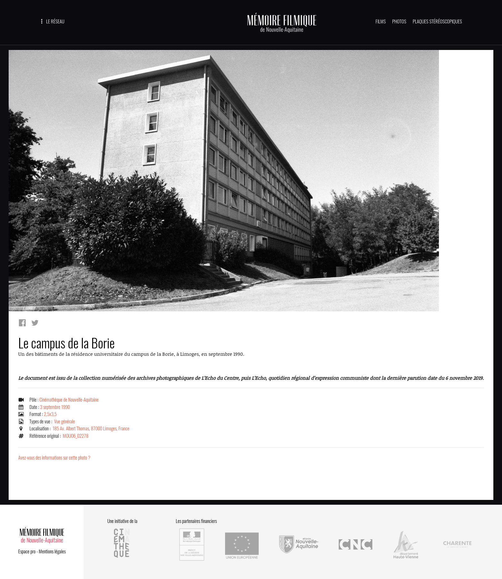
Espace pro (27, 551)
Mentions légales (52, 551)
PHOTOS (399, 21)
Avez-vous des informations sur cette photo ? (54, 457)
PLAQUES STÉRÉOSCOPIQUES (437, 21)
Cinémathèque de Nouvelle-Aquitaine (69, 399)
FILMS (381, 21)
